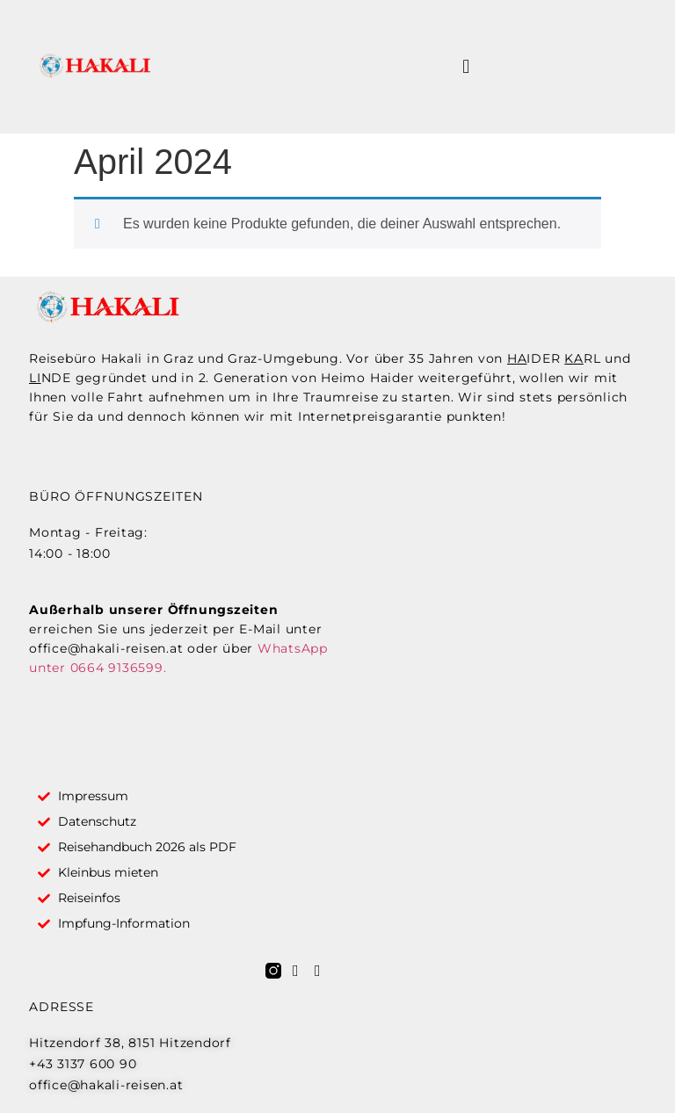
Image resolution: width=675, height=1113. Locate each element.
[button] (466, 67)
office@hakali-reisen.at (106, 648)
